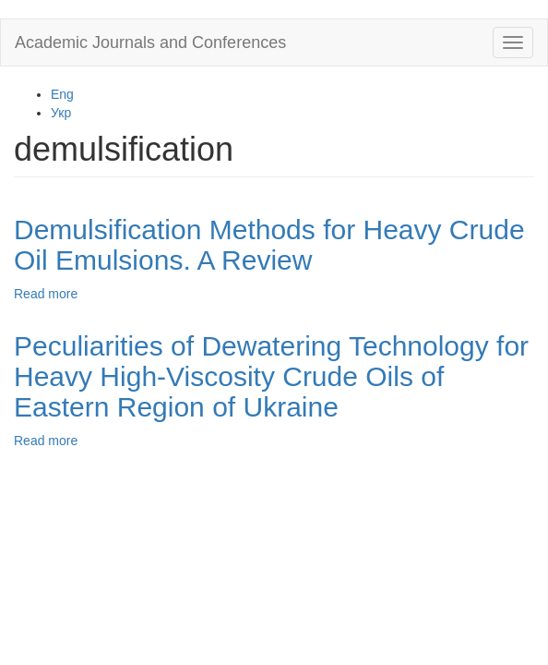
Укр (61, 112)
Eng (62, 94)
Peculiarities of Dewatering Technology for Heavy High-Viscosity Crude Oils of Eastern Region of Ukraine (271, 376)
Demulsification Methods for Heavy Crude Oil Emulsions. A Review (269, 244)
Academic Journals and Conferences (150, 42)
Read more (45, 293)
